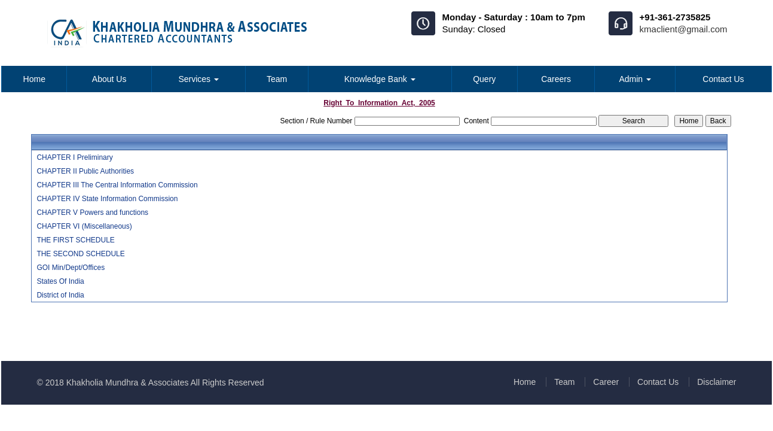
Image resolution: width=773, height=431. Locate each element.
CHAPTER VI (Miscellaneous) (84, 226)
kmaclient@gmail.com (684, 29)
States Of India (60, 281)
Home (34, 79)
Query (484, 79)
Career (606, 382)
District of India (60, 295)
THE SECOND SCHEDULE (80, 254)
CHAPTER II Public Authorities (85, 171)
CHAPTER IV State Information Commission (107, 199)
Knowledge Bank (379, 79)
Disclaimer (716, 382)
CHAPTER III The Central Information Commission (116, 185)
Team (277, 79)
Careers (556, 79)
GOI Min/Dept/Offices (70, 267)
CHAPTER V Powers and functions (92, 212)
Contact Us (723, 79)
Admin (635, 79)
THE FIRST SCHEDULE (75, 240)
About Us (109, 79)
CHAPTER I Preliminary (74, 157)
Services (198, 79)
